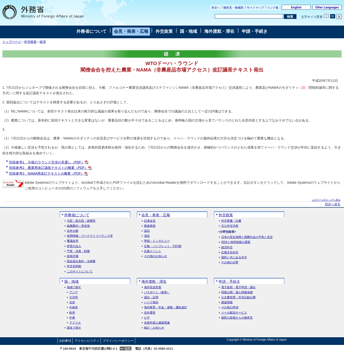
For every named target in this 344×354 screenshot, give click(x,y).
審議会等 (72, 241)
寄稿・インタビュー (157, 241)
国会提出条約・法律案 (81, 261)
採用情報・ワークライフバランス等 (90, 236)
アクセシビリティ (87, 341)
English (296, 7)
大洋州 (73, 297)
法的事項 (65, 341)
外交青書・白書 (231, 220)
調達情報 (227, 302)
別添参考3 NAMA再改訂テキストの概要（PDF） (48, 173)
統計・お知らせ (154, 327)
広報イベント (152, 251)
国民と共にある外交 (234, 257)
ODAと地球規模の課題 (235, 242)
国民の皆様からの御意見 (237, 317)
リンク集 (273, 7)
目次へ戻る (332, 204)
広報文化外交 (229, 252)
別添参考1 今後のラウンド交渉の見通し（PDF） (48, 162)
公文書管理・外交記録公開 (238, 297)
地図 (127, 348)
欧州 (72, 312)
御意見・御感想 (233, 7)
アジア (73, 292)
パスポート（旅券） (157, 292)
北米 (72, 302)
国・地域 (188, 31)
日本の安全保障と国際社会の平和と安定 (247, 237)
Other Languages (327, 7)
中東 (72, 317)
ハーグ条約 (151, 302)
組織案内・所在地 (78, 225)
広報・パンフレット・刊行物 (162, 246)
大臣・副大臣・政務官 (81, 220)
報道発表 (150, 225)
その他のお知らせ (155, 256)
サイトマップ (255, 7)
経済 (43, 42)
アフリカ (75, 322)
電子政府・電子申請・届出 (238, 287)
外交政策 (164, 31)
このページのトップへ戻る (326, 200)
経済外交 (227, 247)
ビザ (147, 317)
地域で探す (74, 287)
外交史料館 (74, 266)
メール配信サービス (234, 312)
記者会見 (150, 220)
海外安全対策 (152, 287)
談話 (147, 230)
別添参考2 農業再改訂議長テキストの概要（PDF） (50, 168)
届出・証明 (151, 297)
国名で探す (74, 327)
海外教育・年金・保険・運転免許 (165, 307)
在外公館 (72, 230)
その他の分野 (229, 262)
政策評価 (72, 256)
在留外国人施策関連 (157, 322)
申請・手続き (255, 31)
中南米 (73, 307)
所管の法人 (74, 246)
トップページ (11, 42)
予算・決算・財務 (78, 251)
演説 (147, 236)
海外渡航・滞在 (219, 31)
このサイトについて (80, 271)
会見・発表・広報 (131, 31)
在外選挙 (150, 312)
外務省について (91, 31)
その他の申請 (229, 307)
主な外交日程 (229, 225)
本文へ (215, 7)
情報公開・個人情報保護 (237, 292)
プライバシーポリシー (118, 341)
